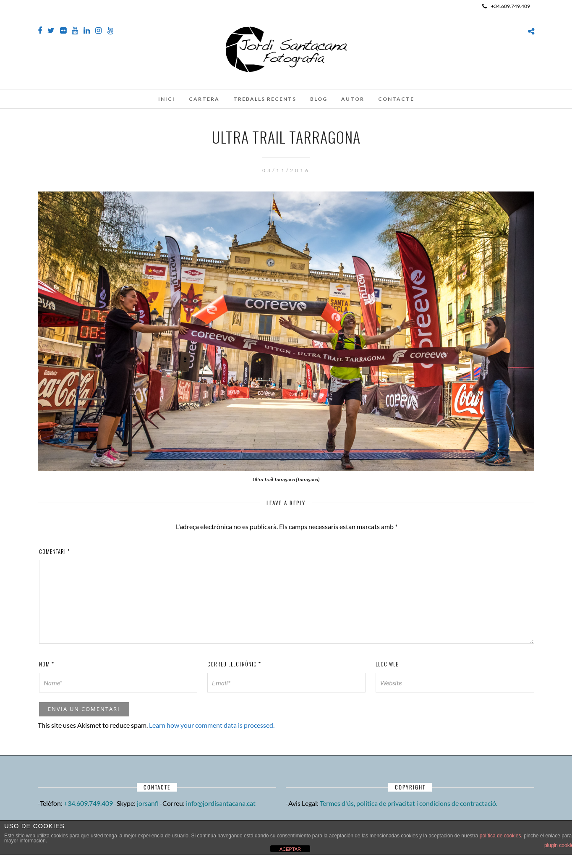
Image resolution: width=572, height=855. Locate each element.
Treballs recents (264, 99)
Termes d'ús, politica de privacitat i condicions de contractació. (408, 803)
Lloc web (387, 664)
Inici (166, 99)
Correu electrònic (234, 664)
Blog (318, 99)
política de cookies (500, 836)
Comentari (54, 551)
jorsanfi (148, 803)
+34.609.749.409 (506, 6)
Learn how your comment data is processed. (211, 725)
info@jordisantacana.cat (221, 803)
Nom (46, 664)
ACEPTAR (290, 849)
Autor (352, 99)
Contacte (396, 99)
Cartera (204, 99)
